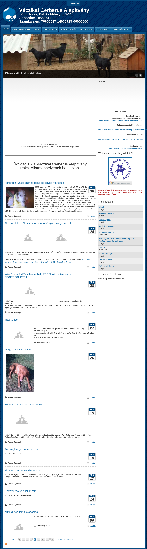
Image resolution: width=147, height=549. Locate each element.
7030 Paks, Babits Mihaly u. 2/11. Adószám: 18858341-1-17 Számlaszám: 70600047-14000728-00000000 (53, 17)
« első (7, 539)
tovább (92, 216)
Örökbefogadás (68, 29)
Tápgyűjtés (11, 319)
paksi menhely (50, 29)
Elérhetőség (102, 29)
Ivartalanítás (86, 29)
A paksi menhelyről (106, 254)
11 (47, 539)
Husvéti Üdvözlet (105, 260)
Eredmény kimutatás (106, 226)
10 (43, 539)
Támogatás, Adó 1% (122, 29)
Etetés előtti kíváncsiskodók (23, 73)
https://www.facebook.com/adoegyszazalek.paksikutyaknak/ (120, 139)
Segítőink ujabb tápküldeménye (23, 404)
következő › (62, 539)
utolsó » (70, 539)
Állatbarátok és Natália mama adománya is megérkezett (38, 223)
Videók (37, 29)
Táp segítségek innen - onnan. (23, 449)
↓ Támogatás (73, 3)
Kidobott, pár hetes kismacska (22, 470)
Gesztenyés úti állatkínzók (20, 491)
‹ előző (12, 539)
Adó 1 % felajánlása (106, 266)
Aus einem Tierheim (21, 29)
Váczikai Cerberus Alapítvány (54, 10)
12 (52, 539)
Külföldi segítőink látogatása (21, 511)
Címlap (6, 29)
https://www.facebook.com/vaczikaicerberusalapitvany (120, 120)
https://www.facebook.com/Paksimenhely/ (125, 148)
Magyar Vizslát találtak (18, 349)
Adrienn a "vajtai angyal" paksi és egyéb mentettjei (35, 182)
